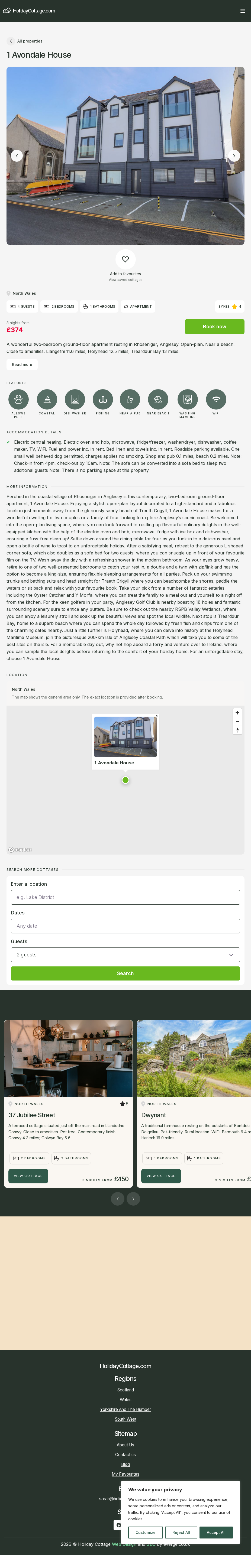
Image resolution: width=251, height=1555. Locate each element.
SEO (151, 1544)
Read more (22, 364)
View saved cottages (126, 280)
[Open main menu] (242, 10)
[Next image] (234, 156)
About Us (125, 1444)
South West (125, 1419)
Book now (214, 326)
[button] (125, 780)
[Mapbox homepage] (20, 850)
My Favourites (125, 1474)
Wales (125, 1399)
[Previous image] (17, 156)
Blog (125, 1464)
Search (125, 973)
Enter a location (29, 884)
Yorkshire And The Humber (125, 1409)
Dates (18, 913)
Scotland (125, 1389)
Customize (146, 1532)
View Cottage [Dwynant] (161, 1176)
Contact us (125, 1454)
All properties (25, 41)
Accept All (216, 1532)
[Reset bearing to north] (237, 730)
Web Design (124, 1544)
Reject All (181, 1532)
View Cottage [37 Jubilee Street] (28, 1176)
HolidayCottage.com (29, 10)
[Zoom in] (237, 712)
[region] (180, 1512)
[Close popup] (156, 716)
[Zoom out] (237, 721)
